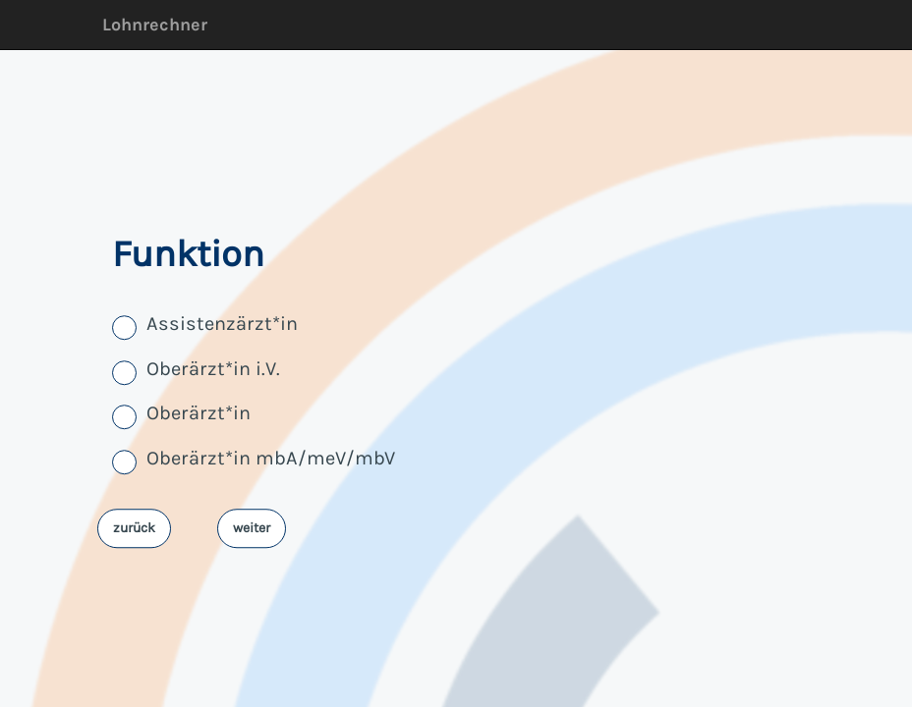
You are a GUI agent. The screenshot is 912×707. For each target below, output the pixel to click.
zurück (134, 527)
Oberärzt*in (198, 414)
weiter (251, 527)
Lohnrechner (154, 24)
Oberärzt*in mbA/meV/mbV (270, 458)
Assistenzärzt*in (222, 324)
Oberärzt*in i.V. (213, 368)
